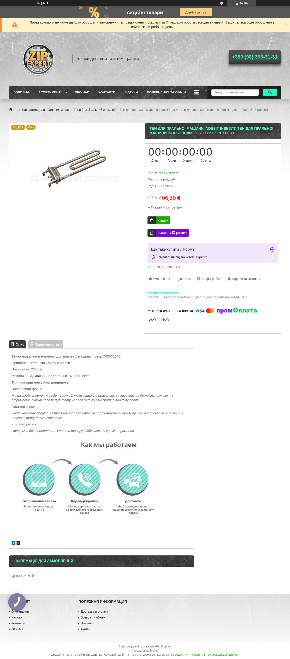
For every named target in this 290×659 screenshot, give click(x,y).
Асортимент (49, 92)
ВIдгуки (131, 92)
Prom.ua (166, 646)
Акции (85, 629)
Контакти (106, 92)
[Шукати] (270, 92)
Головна (21, 92)
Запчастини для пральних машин (46, 109)
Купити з (172, 233)
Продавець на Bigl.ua (145, 650)
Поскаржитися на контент (187, 654)
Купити (162, 220)
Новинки (87, 623)
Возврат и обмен (93, 617)
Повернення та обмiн (166, 92)
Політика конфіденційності (222, 654)
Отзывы (17, 629)
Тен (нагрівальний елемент (33, 356)
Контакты (18, 623)
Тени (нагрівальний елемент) (95, 109)
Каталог (17, 617)
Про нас (82, 92)
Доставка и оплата (94, 611)
